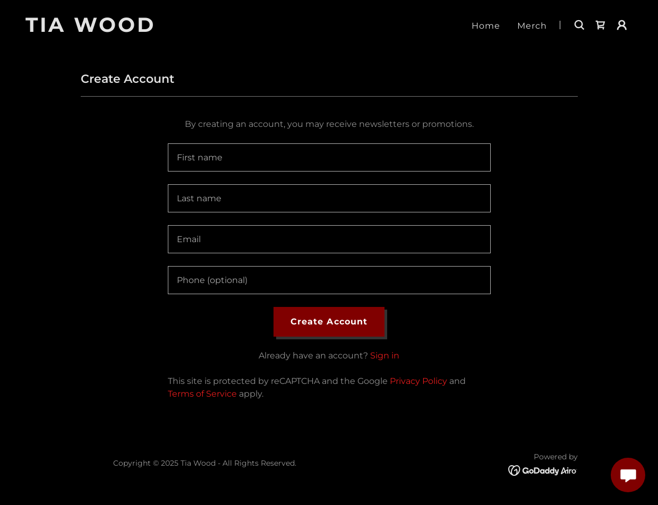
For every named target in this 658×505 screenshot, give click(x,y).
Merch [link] (532, 26)
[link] (131, 29)
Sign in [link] (384, 355)
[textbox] (329, 157)
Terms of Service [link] (202, 394)
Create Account (328, 321)
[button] (622, 25)
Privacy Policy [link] (418, 381)
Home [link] (486, 26)
